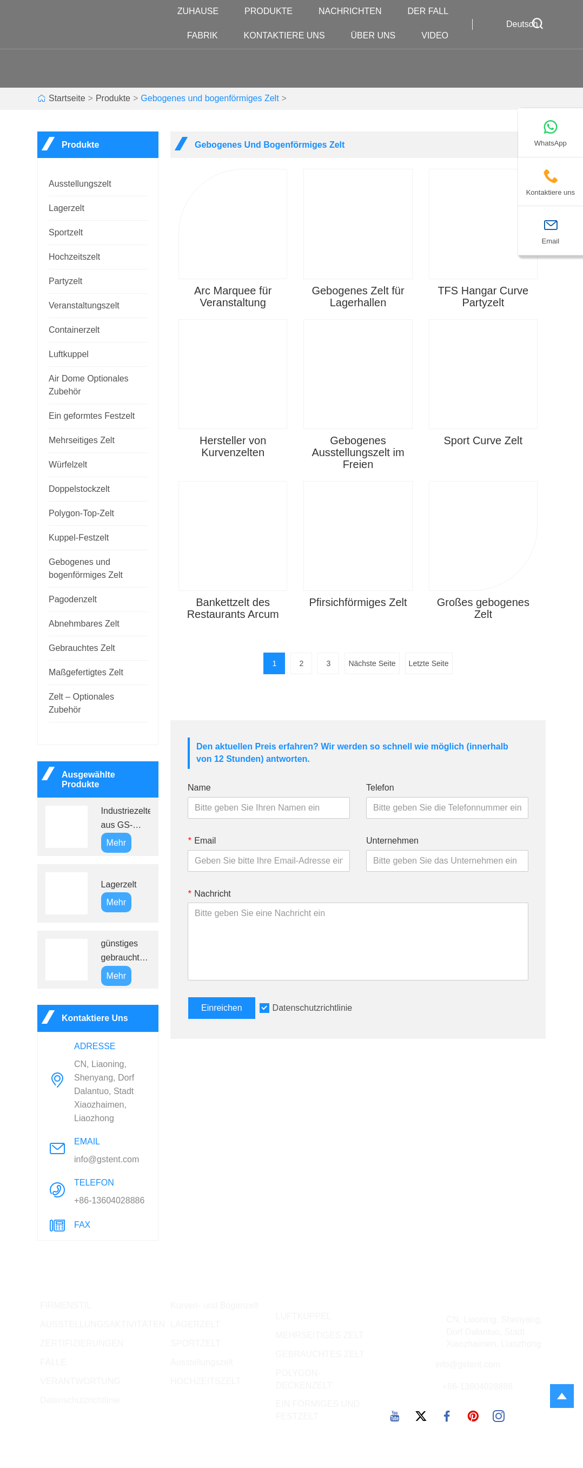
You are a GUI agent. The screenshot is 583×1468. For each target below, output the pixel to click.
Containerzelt (74, 329)
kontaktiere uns (290, 36)
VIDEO (440, 36)
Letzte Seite (429, 663)
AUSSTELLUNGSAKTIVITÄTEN (102, 1324)
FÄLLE (53, 1362)
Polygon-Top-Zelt (81, 513)
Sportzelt (66, 232)
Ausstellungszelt (80, 183)
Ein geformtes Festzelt (92, 415)
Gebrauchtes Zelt (82, 648)
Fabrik (208, 36)
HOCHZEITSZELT (205, 1381)
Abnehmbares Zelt (84, 623)
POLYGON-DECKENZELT (304, 1379)
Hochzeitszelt (74, 256)
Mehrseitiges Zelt (82, 440)
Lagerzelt (66, 208)
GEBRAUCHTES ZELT (320, 1354)
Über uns (379, 36)
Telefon (380, 787)
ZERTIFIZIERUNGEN (81, 1343)
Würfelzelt (68, 464)
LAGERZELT (195, 1324)
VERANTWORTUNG (80, 1381)
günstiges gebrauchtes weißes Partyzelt (125, 951)
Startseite (67, 98)
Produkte (273, 11)
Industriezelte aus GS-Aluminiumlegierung (125, 819)
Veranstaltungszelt (84, 305)
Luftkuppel (69, 354)
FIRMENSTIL (65, 1305)
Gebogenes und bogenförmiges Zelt (210, 98)
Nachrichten (355, 11)
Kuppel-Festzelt (79, 537)
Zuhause (203, 11)
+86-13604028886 (109, 1200)
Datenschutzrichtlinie (313, 1007)
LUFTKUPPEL (304, 1316)
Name (199, 787)
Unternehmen (392, 840)
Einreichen (221, 1007)
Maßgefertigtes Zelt (86, 672)
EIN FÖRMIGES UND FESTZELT (318, 1410)
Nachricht (209, 893)
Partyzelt (65, 281)
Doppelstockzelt (79, 488)
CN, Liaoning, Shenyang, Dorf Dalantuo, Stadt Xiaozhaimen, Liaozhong (104, 1091)
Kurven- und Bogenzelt (214, 1305)
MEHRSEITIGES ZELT (320, 1335)
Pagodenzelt (73, 599)
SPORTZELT (195, 1343)
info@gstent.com (106, 1159)
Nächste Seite (371, 663)
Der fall (433, 11)
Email (202, 840)
